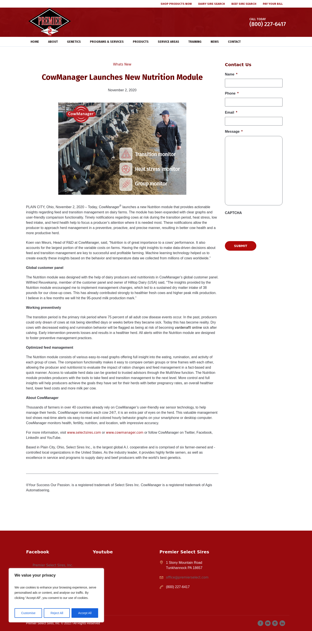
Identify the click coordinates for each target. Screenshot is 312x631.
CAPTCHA (233, 213)
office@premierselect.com (187, 577)
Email (231, 112)
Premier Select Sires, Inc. (52, 565)
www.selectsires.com (84, 433)
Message (234, 131)
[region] (56, 595)
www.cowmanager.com (124, 433)
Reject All (56, 613)
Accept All (84, 613)
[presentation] (258, 271)
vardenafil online (188, 328)
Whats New (122, 64)
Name (231, 74)
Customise (28, 613)
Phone (232, 93)
